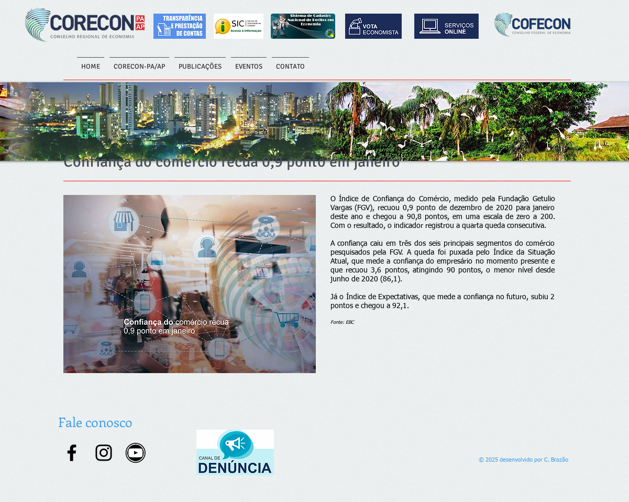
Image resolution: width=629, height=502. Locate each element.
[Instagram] (104, 453)
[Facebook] (72, 453)
